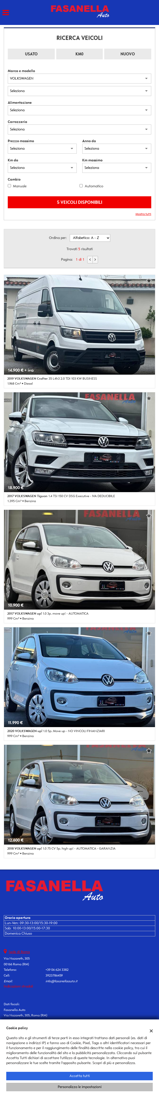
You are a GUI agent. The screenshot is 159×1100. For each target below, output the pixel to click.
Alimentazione (20, 103)
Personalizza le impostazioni (80, 1087)
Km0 (80, 54)
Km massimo (92, 160)
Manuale (20, 186)
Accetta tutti (80, 1076)
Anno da (89, 141)
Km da (13, 160)
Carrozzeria (17, 122)
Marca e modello (21, 71)
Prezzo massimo (21, 141)
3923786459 (54, 975)
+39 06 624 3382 (57, 970)
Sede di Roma (19, 952)
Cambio (14, 179)
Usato (31, 54)
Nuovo (127, 54)
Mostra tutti (143, 214)
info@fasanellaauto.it (62, 981)
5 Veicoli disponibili (79, 202)
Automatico (94, 186)
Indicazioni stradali (18, 986)
